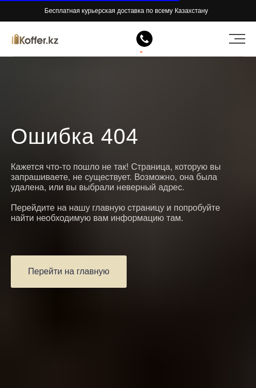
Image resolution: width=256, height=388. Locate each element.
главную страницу (128, 207)
